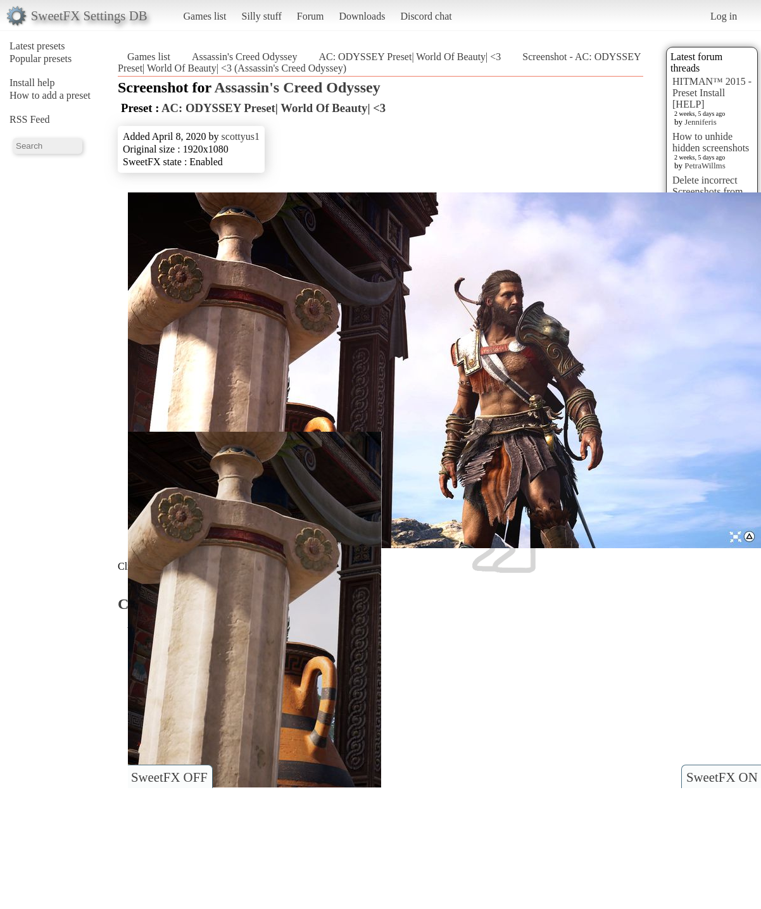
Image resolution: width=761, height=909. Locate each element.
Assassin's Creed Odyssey (244, 56)
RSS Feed (29, 119)
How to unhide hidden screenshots (710, 142)
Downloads (362, 16)
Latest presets (37, 46)
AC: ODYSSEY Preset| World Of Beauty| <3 (409, 56)
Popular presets (40, 58)
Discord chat (425, 16)
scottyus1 (241, 136)
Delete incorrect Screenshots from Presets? (707, 191)
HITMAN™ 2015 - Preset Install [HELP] (712, 93)
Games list (205, 16)
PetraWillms (704, 165)
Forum (310, 16)
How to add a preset (50, 95)
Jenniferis (700, 122)
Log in (723, 16)
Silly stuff (262, 16)
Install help (32, 82)
